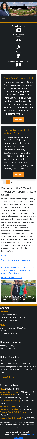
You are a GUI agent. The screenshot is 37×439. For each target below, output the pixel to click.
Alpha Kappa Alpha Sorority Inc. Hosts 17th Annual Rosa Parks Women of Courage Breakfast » (17, 270)
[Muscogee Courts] (5, 9)
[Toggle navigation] (3, 19)
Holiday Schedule (7, 377)
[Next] (15, 182)
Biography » (6, 255)
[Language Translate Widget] (1, 1)
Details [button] (18, 119)
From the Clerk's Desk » (11, 277)
